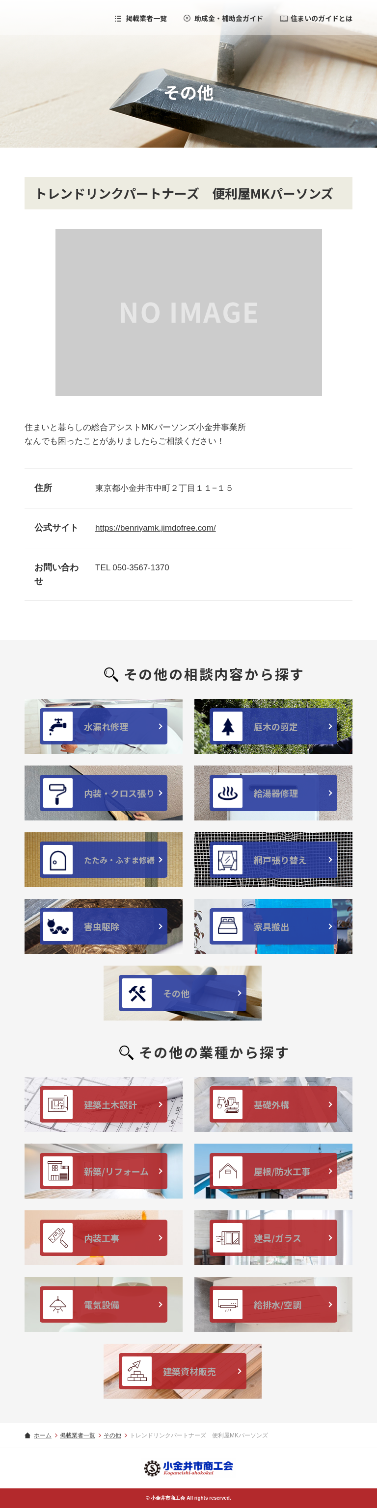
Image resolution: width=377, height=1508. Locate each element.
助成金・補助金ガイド (228, 18)
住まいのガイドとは (321, 18)
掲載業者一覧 (146, 18)
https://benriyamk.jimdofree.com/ (155, 528)
